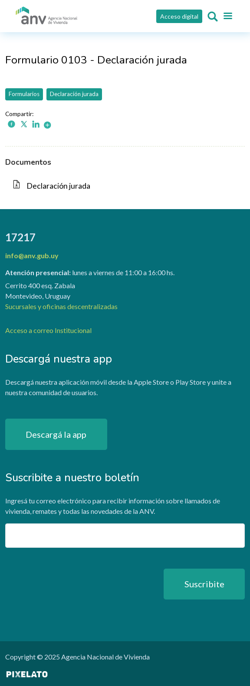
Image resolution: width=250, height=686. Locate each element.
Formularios (24, 93)
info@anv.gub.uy (32, 255)
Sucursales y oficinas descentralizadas (61, 306)
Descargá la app (56, 434)
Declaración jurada (74, 93)
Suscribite (204, 584)
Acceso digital (179, 16)
